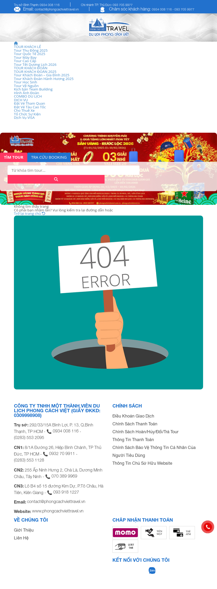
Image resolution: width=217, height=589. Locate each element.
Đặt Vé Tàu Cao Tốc (30, 107)
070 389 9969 (64, 476)
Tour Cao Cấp (25, 60)
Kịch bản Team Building (33, 89)
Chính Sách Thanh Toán (134, 423)
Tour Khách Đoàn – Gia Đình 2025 (41, 75)
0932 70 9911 (62, 453)
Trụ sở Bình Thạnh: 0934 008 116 (37, 5)
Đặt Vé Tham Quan (29, 103)
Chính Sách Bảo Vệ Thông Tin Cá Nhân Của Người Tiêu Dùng (154, 451)
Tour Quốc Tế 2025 (29, 53)
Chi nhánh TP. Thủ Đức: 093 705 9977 (107, 5)
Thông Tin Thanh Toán (133, 439)
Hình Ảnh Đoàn (26, 92)
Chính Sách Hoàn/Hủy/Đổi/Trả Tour (145, 431)
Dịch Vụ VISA (24, 117)
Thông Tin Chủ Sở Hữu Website (142, 463)
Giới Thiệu (24, 530)
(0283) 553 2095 (29, 437)
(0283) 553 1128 (29, 460)
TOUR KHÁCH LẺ (27, 46)
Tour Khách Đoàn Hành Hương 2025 (44, 78)
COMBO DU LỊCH (28, 96)
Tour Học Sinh (25, 82)
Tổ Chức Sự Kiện (27, 114)
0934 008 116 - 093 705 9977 (173, 9)
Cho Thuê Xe (24, 110)
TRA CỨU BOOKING (49, 157)
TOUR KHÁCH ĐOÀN (30, 68)
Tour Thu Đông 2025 (31, 50)
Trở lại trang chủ (29, 213)
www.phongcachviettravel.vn (58, 510)
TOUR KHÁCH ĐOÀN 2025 (35, 71)
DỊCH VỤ (21, 100)
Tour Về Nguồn (26, 85)
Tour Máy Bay (25, 57)
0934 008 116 (66, 431)
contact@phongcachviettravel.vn (57, 9)
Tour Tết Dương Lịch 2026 (35, 64)
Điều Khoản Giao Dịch (133, 416)
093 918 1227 (66, 492)
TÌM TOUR (13, 157)
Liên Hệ (21, 538)
